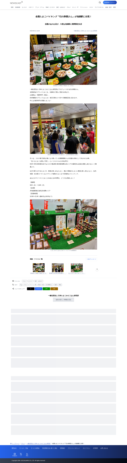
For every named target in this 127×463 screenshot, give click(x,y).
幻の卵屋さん (49, 284)
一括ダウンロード (91, 259)
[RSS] (27, 455)
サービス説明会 (35, 448)
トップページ (14, 443)
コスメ (91, 7)
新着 (12, 7)
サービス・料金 (23, 448)
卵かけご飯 (41, 284)
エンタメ (24, 7)
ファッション (84, 7)
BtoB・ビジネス (50, 7)
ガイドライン (86, 448)
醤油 (60, 284)
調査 (114, 7)
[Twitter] (21, 455)
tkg (21, 284)
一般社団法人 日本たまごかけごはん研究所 (85, 31)
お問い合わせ (104, 448)
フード (31, 284)
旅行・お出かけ (60, 7)
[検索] (100, 2)
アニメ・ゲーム (39, 7)
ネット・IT (75, 7)
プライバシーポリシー (74, 448)
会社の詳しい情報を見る (63, 299)
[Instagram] (15, 455)
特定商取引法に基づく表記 (49, 448)
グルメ (69, 7)
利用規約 (62, 448)
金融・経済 (108, 7)
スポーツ (31, 7)
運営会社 (14, 448)
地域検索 (17, 7)
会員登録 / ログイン (109, 2)
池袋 (56, 284)
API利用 (95, 448)
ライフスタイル (99, 7)
